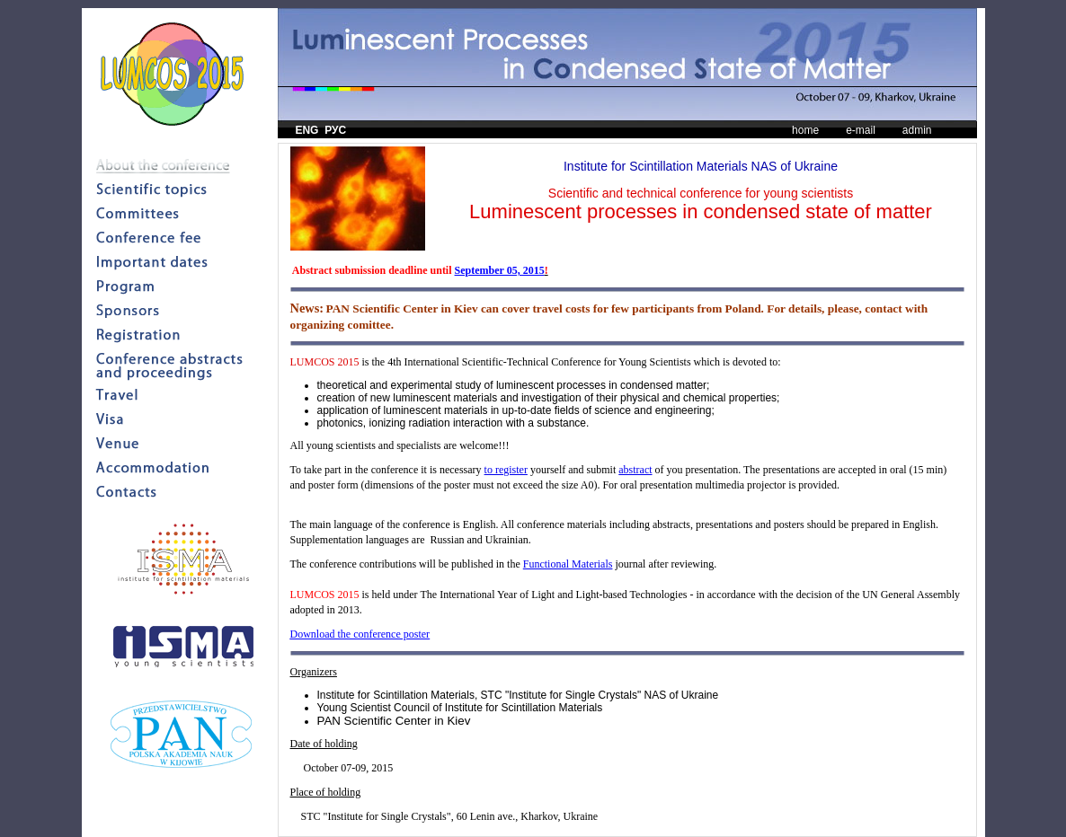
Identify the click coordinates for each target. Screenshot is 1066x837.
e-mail (860, 130)
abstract (635, 469)
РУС (335, 130)
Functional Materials (568, 564)
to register (506, 469)
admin (917, 130)
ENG (306, 130)
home (805, 130)
